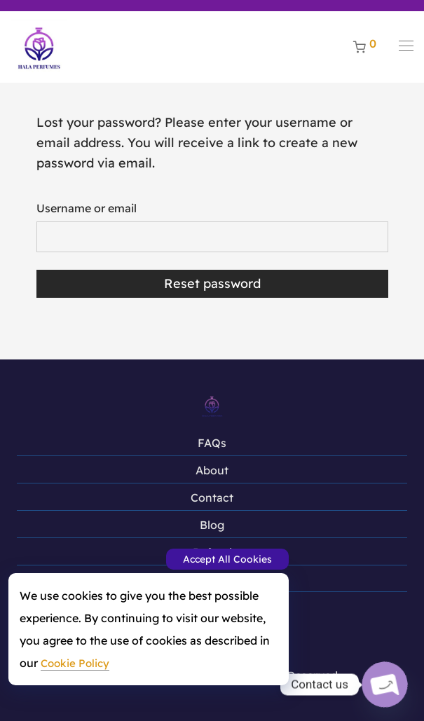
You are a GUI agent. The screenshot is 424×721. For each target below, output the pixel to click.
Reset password (212, 283)
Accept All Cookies (227, 559)
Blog (212, 525)
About (212, 470)
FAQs (212, 443)
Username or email (86, 208)
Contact (212, 497)
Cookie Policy (75, 663)
